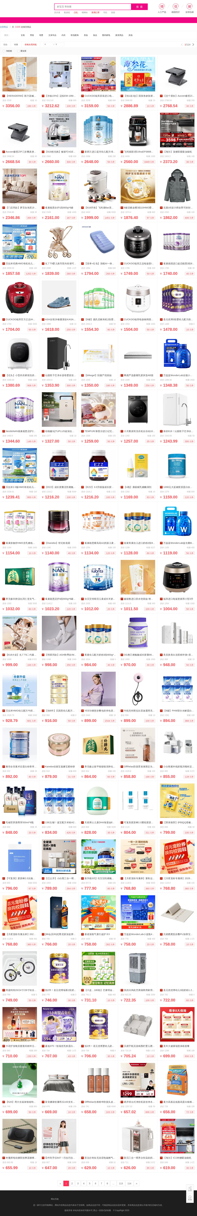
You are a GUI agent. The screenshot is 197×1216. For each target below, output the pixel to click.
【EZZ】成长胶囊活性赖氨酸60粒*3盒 (65, 487)
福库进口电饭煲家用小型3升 (178, 599)
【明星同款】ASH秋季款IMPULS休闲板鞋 (67, 654)
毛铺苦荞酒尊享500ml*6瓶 (20, 822)
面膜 (113, 12)
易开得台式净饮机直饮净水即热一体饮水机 (146, 1102)
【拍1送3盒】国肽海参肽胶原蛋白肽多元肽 (147, 96)
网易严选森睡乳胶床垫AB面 (138, 375)
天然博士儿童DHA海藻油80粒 (100, 822)
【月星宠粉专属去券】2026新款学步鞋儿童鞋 (30, 934)
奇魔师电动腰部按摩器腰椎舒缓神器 (25, 1157)
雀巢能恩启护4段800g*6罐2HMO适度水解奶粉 (70, 599)
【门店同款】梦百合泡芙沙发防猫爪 (25, 207)
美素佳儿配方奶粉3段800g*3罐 (101, 654)
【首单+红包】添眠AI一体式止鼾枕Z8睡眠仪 (108, 263)
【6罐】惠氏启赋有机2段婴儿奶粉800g (105, 319)
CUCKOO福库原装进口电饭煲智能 (103, 96)
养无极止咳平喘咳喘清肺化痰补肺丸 (104, 766)
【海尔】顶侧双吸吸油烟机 (177, 151)
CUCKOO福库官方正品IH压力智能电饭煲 (28, 319)
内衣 (64, 35)
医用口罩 (95, 12)
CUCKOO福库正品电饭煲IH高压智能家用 (146, 263)
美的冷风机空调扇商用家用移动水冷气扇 (145, 990)
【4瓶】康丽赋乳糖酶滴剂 (138, 487)
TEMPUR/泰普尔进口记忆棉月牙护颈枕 (105, 431)
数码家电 (106, 35)
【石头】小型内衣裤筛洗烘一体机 (24, 375)
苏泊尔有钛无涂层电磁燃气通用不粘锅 (105, 1157)
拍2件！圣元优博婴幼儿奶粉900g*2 (103, 1046)
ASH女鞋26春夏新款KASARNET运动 (65, 319)
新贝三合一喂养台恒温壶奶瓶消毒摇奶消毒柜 (148, 1157)
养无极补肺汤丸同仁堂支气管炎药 (24, 599)
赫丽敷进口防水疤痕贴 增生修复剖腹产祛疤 (147, 599)
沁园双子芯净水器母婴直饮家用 (61, 375)
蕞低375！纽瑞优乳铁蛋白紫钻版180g (65, 1046)
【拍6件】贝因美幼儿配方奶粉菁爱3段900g (68, 710)
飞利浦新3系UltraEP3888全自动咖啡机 (144, 151)
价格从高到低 (31, 44)
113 (121, 1183)
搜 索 (139, 6)
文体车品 (52, 35)
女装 (23, 35)
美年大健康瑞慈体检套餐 (176, 1046)
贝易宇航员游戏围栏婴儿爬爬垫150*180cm (147, 1046)
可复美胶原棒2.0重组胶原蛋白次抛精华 (144, 822)
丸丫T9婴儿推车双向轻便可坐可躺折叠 (65, 263)
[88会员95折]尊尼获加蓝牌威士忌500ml (66, 934)
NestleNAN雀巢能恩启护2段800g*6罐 (26, 431)
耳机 (105, 12)
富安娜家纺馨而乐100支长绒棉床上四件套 (67, 1102)
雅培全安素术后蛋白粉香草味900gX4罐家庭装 (30, 766)
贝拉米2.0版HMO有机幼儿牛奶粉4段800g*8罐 (30, 487)
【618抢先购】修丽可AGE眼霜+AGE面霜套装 (69, 151)
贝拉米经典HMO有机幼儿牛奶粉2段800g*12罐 (30, 263)
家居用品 (119, 35)
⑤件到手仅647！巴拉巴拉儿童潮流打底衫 (67, 1157)
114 (129, 1183)
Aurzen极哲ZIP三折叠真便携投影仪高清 (27, 151)
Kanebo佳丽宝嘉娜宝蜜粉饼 (60, 766)
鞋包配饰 (75, 35)
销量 (16, 44)
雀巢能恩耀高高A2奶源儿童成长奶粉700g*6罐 (109, 543)
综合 (5, 44)
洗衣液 (57, 12)
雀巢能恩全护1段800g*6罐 (59, 207)
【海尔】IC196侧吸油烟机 (177, 1157)
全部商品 (5, 27)
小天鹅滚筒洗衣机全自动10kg (139, 431)
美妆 (86, 35)
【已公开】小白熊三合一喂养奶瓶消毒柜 (66, 878)
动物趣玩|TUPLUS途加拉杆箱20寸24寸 (66, 431)
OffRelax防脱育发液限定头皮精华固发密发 (146, 766)
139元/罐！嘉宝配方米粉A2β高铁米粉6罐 (67, 822)
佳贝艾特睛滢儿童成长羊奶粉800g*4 (104, 599)
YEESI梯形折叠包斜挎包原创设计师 (104, 710)
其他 (130, 35)
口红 (76, 12)
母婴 (41, 35)
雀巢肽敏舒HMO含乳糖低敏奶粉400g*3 (27, 543)
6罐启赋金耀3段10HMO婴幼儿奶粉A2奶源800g (149, 207)
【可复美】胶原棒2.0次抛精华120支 (25, 878)
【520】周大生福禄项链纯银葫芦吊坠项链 (28, 1102)
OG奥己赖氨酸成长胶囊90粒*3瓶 (141, 654)
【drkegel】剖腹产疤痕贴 (98, 375)
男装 (32, 35)
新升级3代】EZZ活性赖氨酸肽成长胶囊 (105, 878)
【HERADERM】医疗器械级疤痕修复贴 (27, 96)
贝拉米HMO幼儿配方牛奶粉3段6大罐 (25, 710)
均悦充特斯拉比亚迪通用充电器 (140, 710)
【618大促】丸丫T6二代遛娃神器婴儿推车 (28, 654)
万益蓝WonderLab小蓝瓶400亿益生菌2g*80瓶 (148, 934)
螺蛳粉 (85, 12)
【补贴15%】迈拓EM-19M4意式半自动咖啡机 (69, 96)
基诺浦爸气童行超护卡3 (97, 934)
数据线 (67, 12)
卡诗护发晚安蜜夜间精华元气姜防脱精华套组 (29, 1046)
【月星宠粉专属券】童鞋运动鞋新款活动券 (146, 878)
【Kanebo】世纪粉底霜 (57, 543)
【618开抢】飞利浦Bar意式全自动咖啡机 (106, 207)
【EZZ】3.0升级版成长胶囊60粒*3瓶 (104, 487)
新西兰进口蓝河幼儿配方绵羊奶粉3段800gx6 (108, 151)
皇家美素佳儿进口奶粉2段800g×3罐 (143, 543)
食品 (95, 35)
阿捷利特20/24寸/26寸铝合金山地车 (25, 990)
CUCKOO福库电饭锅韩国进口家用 (142, 319)
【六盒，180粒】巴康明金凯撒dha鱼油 (105, 990)
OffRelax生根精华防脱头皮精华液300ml (106, 1102)
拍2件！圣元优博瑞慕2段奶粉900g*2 (64, 990)
